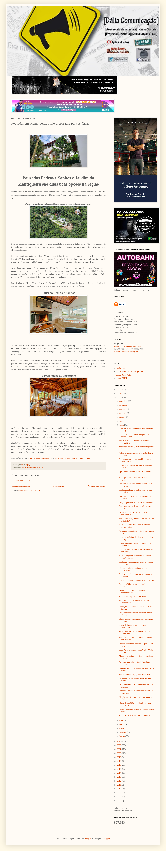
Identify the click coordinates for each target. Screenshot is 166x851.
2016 (119, 765)
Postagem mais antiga (96, 486)
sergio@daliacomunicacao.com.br (127, 346)
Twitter (117, 352)
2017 (119, 761)
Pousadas (40, 467)
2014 (119, 773)
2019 (119, 757)
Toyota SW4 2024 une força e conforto (134, 715)
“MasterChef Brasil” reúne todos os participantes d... (133, 513)
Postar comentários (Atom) (29, 491)
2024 (119, 398)
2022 (119, 745)
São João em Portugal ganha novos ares (134, 675)
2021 (119, 749)
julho (121, 421)
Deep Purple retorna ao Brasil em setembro (136, 502)
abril (121, 724)
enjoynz (88, 838)
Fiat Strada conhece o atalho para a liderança (136, 580)
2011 (119, 785)
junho (121, 425)
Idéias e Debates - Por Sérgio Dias (129, 371)
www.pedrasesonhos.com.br (40, 458)
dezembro (123, 401)
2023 (119, 741)
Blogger (107, 838)
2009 (119, 793)
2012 (119, 781)
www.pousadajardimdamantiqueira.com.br (72, 458)
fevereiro (123, 732)
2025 (119, 394)
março (122, 728)
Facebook (125, 352)
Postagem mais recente (21, 486)
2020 (119, 753)
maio (121, 720)
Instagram (134, 352)
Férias (24, 467)
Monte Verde (31, 467)
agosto (122, 417)
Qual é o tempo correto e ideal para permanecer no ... (133, 591)
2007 (119, 801)
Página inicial (58, 486)
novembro (123, 405)
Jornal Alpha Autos (124, 375)
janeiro (122, 736)
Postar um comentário (23, 480)
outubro (122, 409)
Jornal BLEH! (122, 378)
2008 (119, 797)
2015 (119, 769)
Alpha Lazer (121, 368)
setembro (123, 413)
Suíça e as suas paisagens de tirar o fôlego (135, 597)
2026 (119, 390)
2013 (119, 777)
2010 (119, 789)
